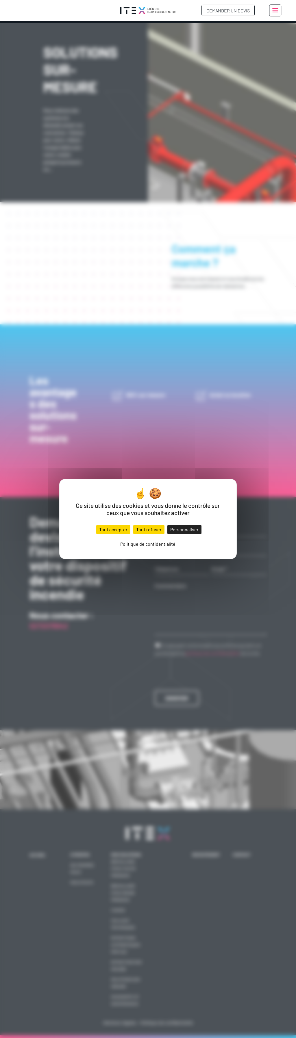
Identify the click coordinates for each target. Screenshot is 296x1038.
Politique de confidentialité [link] (147, 544)
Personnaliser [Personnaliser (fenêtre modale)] (184, 529)
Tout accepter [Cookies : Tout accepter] (113, 529)
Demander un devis (228, 10)
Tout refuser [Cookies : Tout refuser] (149, 529)
